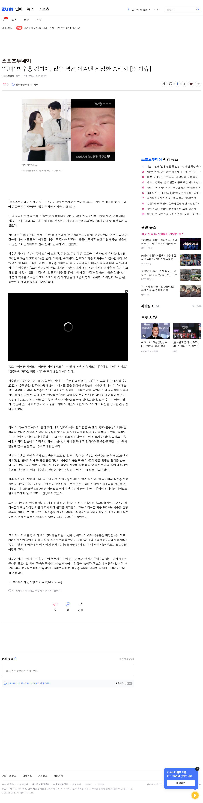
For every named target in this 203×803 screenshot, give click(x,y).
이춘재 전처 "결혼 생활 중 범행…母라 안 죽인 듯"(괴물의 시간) (174, 166)
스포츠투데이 (8, 76)
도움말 (101, 784)
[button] (126, 291)
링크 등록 (196, 306)
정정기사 (58, 775)
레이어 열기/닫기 (80, 607)
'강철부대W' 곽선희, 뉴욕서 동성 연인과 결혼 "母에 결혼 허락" (174, 203)
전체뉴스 (42, 775)
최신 (14, 20)
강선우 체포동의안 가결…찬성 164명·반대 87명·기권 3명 (52, 27)
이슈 (27, 20)
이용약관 (23, 784)
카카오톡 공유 (191, 84)
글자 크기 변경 (164, 84)
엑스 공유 (184, 84)
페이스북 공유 (177, 84)
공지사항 (76, 784)
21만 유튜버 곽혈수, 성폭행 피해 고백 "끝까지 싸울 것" (174, 209)
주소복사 (198, 84)
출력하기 (171, 84)
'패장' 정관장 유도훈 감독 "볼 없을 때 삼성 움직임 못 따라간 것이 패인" (174, 177)
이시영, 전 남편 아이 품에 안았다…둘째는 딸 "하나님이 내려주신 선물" (174, 214)
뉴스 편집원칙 (8, 784)
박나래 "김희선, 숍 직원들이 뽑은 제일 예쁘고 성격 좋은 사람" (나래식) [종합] (174, 182)
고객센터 (89, 784)
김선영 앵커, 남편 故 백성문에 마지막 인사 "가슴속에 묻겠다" (174, 171)
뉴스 (30, 9)
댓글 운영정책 (128, 659)
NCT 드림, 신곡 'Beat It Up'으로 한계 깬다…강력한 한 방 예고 (174, 193)
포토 (39, 20)
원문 (18, 76)
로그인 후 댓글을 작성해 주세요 (22, 670)
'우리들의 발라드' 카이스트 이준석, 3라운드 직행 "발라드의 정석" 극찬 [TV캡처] (174, 198)
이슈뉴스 (27, 775)
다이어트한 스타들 (149, 351)
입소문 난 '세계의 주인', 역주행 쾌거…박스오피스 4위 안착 (174, 187)
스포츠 (44, 9)
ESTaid (7, 792)
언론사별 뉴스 (9, 775)
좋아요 (5, 84)
